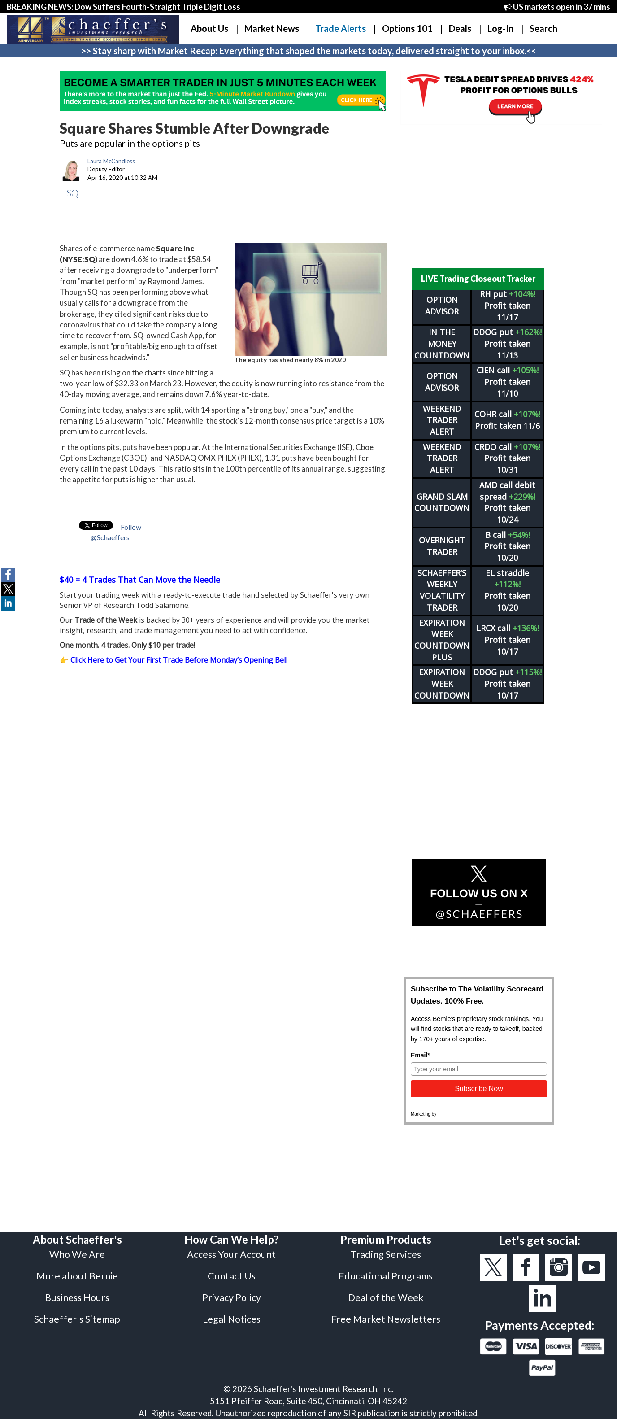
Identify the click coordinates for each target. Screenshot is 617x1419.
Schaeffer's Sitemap (77, 1319)
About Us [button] (209, 28)
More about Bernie (77, 1276)
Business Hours (77, 1297)
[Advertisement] (478, 196)
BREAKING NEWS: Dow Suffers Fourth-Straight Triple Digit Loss (123, 7)
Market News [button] (271, 28)
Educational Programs (386, 1276)
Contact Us (232, 1276)
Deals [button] (460, 28)
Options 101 (407, 28)
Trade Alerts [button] (340, 28)
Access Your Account (231, 1254)
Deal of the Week (386, 1297)
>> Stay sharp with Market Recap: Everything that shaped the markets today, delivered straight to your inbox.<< (308, 50)
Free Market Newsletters (385, 1319)
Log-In (500, 28)
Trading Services (386, 1254)
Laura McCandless (111, 161)
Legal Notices (232, 1319)
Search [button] (543, 28)
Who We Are (77, 1254)
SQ (72, 192)
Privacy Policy (231, 1297)
